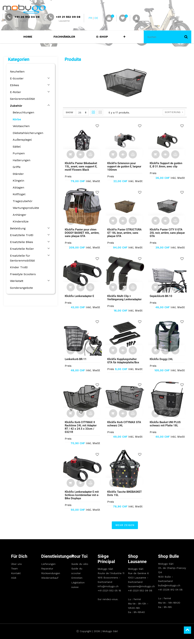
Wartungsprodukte (25, 208)
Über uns (16, 563)
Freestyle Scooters (22, 274)
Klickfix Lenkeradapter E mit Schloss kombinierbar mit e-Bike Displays (83, 495)
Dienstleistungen (51, 556)
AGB (13, 577)
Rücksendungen (50, 573)
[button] (124, 36)
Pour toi (79, 556)
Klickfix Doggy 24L (162, 359)
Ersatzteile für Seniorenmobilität (21, 258)
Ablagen (17, 187)
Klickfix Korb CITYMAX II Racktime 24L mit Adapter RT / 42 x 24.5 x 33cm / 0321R (81, 427)
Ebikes (13, 85)
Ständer (17, 174)
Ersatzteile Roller (21, 248)
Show (70, 112)
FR (90, 18)
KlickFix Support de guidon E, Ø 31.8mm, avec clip (166, 165)
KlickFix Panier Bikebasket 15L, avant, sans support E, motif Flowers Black (82, 166)
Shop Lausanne (137, 559)
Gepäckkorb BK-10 (161, 296)
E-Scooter (16, 78)
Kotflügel (18, 194)
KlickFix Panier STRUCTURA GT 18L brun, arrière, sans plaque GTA (125, 233)
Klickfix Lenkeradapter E (80, 296)
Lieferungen (48, 563)
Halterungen (21, 160)
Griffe (16, 167)
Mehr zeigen (125, 525)
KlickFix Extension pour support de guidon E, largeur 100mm (125, 166)
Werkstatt (16, 281)
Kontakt (16, 573)
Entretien (76, 577)
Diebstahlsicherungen (27, 133)
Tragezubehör (22, 201)
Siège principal (106, 559)
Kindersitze (20, 221)
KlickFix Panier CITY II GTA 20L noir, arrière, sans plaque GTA (167, 233)
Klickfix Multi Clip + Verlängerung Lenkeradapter (125, 297)
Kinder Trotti (18, 267)
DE (96, 18)
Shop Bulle (168, 556)
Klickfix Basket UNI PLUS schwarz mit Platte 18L (165, 424)
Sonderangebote (20, 288)
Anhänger (19, 214)
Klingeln (17, 180)
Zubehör (15, 105)
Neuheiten (16, 71)
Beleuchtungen (22, 112)
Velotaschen (20, 126)
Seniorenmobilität (21, 99)
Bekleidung (17, 228)
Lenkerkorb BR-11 (76, 359)
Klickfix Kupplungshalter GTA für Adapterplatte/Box (124, 360)
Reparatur (47, 568)
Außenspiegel (21, 139)
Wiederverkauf (49, 577)
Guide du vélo (79, 563)
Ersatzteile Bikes (20, 242)
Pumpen (18, 153)
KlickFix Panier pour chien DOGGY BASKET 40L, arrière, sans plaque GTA (83, 233)
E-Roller (14, 92)
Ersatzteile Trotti (20, 235)
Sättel (16, 146)
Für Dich (19, 556)
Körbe (16, 119)
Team (14, 568)
